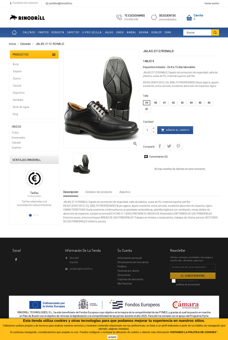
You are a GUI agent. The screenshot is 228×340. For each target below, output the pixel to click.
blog (15, 114)
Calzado (16, 142)
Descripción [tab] (70, 192)
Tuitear (169, 146)
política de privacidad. (188, 284)
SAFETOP (73, 32)
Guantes (16, 147)
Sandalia (18, 99)
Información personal (130, 258)
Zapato (17, 71)
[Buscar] (201, 32)
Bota (16, 64)
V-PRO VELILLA (92, 32)
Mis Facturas (125, 283)
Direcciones (124, 275)
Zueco (17, 78)
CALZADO (29, 32)
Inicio (15, 32)
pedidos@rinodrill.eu (81, 268)
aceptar (112, 337)
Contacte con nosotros (25, 2)
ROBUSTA (58, 32)
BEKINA (144, 32)
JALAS (109, 32)
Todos (15, 132)
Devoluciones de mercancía (133, 262)
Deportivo (19, 92)
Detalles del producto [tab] (98, 192)
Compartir (159, 146)
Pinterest (178, 146)
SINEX (120, 32)
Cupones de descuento (130, 279)
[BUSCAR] (215, 32)
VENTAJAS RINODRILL (26, 159)
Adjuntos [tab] (124, 192)
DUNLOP (156, 32)
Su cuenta (125, 250)
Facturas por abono (128, 270)
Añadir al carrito (175, 130)
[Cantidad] (147, 130)
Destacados (18, 137)
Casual (17, 85)
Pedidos (122, 266)
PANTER (43, 32)
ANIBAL (131, 32)
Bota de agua (21, 107)
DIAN (168, 32)
